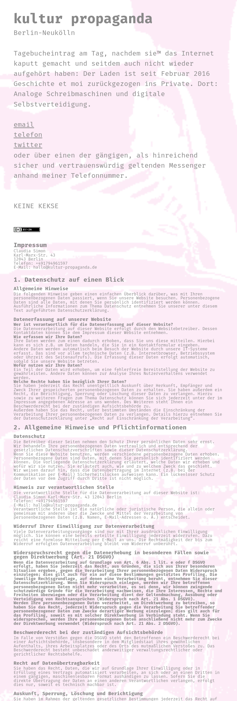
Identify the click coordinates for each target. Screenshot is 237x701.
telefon (28, 135)
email (24, 125)
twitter (28, 145)
